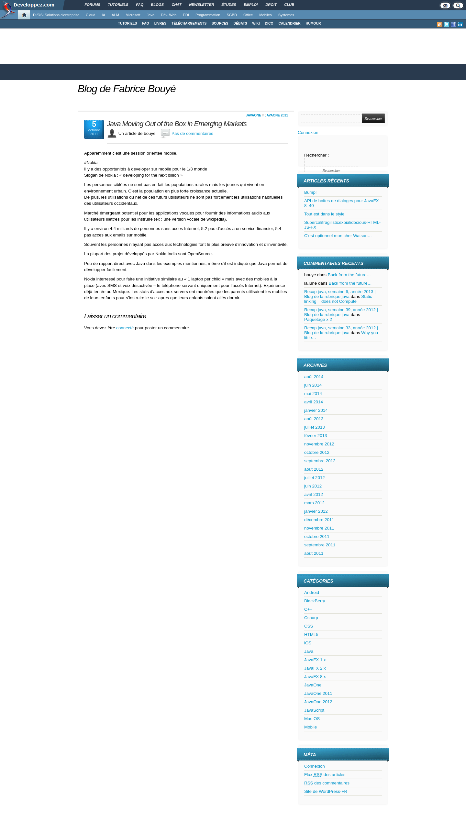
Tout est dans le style (324, 214)
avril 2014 (313, 402)
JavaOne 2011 (276, 115)
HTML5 (311, 634)
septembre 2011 (319, 544)
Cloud (90, 15)
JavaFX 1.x (315, 659)
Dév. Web (168, 15)
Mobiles (265, 15)
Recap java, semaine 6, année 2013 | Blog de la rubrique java (340, 294)
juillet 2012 (314, 477)
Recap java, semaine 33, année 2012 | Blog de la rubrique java (341, 330)
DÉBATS (240, 23)
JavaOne (253, 115)
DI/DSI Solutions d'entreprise (56, 15)
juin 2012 (313, 486)
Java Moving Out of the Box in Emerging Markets (177, 123)
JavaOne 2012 (318, 701)
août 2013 (313, 418)
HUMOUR (313, 23)
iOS (307, 642)
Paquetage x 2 (318, 319)
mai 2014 (313, 393)
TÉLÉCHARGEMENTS (189, 23)
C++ (308, 609)
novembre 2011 (319, 528)
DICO (269, 23)
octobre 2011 (316, 536)
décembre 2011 (319, 519)
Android (311, 592)
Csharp (311, 617)
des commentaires (327, 783)
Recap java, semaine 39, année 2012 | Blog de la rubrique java (341, 312)
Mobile (310, 727)
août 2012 (313, 469)
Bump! (310, 192)
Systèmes (286, 15)
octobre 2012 (316, 452)
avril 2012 (313, 494)
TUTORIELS (127, 23)
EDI (186, 15)
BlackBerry (314, 600)
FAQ (145, 23)
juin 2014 (313, 385)
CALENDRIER (290, 23)
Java (151, 15)
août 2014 (313, 376)
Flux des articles (324, 774)
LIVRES (160, 23)
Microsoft (133, 15)
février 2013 (315, 435)
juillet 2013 (314, 427)
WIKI (256, 23)
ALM (115, 15)
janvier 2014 (316, 410)
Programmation (207, 15)
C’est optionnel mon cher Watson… (338, 235)
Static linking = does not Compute (338, 299)
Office (248, 15)
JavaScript (314, 710)
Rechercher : (316, 155)
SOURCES (220, 23)
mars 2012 (314, 502)
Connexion (308, 132)
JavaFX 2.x (315, 668)
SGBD (232, 15)
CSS (308, 626)
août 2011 (313, 553)
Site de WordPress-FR (325, 791)
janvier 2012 (316, 511)
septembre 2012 (319, 460)
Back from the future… (349, 274)
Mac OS (312, 718)
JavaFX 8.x (315, 676)
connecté (125, 327)
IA (103, 15)
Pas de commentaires (192, 133)
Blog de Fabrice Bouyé (127, 88)
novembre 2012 (319, 444)
